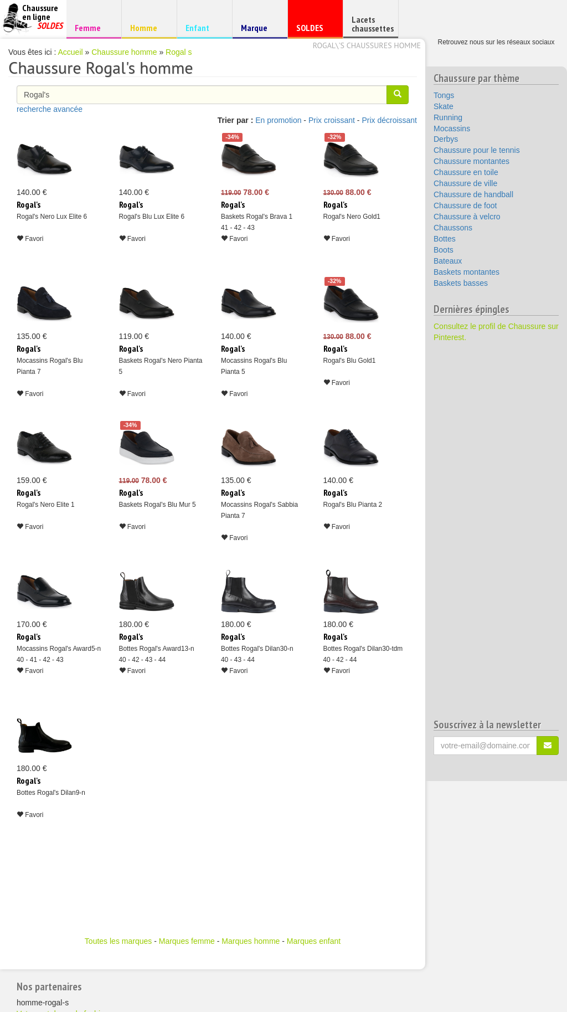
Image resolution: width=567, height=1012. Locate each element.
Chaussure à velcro (467, 216)
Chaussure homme (124, 52)
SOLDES (314, 30)
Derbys (446, 139)
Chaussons (453, 227)
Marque (258, 30)
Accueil (70, 52)
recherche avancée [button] (50, 109)
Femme (92, 27)
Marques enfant (314, 941)
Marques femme (187, 941)
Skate (443, 106)
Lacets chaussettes (373, 24)
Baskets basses (461, 283)
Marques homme (250, 941)
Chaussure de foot (465, 205)
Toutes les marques (118, 941)
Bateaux (448, 260)
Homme (148, 27)
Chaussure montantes (471, 161)
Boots (443, 249)
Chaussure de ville (465, 183)
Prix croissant (331, 120)
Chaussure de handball (473, 194)
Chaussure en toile (466, 172)
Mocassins (452, 128)
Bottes (445, 238)
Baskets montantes (466, 272)
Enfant (203, 27)
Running (448, 117)
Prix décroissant (389, 120)
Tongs (444, 95)
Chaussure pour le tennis (477, 150)
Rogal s (179, 52)
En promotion (278, 120)
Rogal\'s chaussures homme (367, 45)
